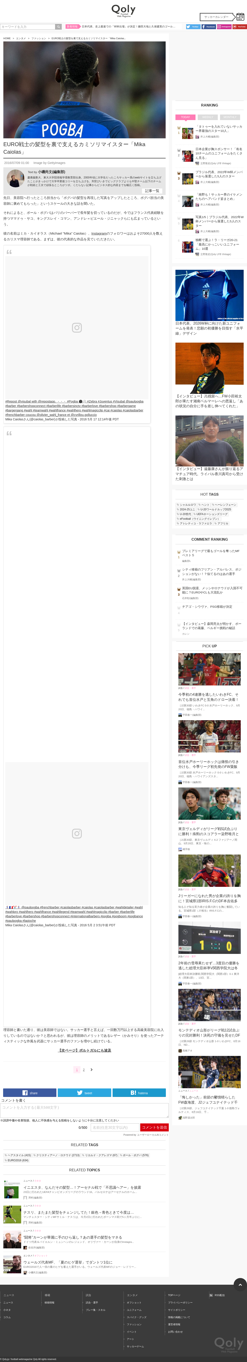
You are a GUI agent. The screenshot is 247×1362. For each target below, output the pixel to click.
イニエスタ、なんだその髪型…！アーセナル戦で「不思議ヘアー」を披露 (82, 1187)
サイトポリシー (175, 1310)
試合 (180, 688)
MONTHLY (230, 117)
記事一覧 (152, 191)
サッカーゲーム (134, 1346)
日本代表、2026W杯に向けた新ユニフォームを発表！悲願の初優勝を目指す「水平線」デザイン (209, 328)
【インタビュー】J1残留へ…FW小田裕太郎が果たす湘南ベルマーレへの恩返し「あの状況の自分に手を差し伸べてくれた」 (209, 401)
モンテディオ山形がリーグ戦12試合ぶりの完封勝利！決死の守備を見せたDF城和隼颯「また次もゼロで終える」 (209, 1033)
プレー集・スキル (93, 1310)
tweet (84, 1093)
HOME (7, 38)
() (17, 1155)
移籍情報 (47, 1302)
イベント (130, 1331)
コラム (5, 1317)
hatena (139, 1093)
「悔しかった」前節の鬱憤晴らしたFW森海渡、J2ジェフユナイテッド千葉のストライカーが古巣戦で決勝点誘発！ (208, 1100)
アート (129, 1339)
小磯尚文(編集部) (51, 172)
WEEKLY (207, 117)
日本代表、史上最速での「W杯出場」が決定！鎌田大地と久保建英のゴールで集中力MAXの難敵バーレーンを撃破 (129, 27)
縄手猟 (186, 849)
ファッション (38, 38)
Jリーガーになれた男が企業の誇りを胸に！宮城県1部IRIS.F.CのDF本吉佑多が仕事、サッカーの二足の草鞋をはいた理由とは (209, 899)
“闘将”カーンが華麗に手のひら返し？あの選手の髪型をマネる (72, 1237)
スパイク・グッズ (135, 1317)
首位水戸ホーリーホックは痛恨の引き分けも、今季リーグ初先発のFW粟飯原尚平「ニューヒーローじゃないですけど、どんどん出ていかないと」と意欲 (208, 764)
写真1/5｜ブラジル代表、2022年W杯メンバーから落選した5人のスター (220, 221)
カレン (185, 633)
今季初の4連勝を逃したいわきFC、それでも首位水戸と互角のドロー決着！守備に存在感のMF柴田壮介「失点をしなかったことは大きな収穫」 (209, 697)
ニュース (27, 1181)
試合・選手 (190, 688)
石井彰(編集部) (190, 598)
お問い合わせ (174, 1331)
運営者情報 (172, 1324)
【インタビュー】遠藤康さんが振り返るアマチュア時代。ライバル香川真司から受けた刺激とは (209, 474)
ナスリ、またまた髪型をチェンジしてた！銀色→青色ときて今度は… (78, 1212)
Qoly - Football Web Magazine (123, 11)
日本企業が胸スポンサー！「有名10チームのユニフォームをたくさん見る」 (219, 153)
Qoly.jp (5, 1359)
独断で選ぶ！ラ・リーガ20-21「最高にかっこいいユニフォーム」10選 (217, 244)
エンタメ (21, 38)
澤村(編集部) (35, 1197)
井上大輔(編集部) (209, 136)
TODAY (185, 117)
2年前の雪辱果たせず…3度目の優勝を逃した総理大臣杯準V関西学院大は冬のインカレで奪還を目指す (208, 966)
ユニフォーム (133, 1310)
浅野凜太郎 (189, 1117)
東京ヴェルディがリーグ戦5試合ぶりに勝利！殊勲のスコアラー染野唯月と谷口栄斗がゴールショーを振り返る (208, 831)
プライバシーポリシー (179, 1302)
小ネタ (37, 1181)
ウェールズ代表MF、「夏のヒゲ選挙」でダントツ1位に (68, 1262)
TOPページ (173, 1295)
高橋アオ (187, 1050)
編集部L (186, 561)
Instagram (99, 233)
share (30, 1093)
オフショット (41, 1255)
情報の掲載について (177, 1317)
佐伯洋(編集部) (36, 1247)
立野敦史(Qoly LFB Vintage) (215, 163)
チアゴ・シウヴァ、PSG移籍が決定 (207, 606)
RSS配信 (217, 1295)
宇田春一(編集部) (192, 715)
